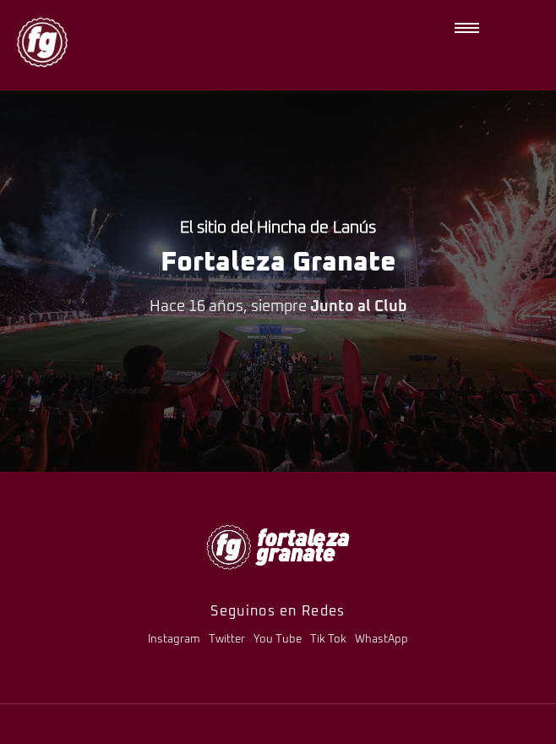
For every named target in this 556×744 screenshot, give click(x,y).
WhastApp (381, 639)
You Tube (277, 639)
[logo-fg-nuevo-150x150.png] (42, 42)
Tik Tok (328, 639)
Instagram (174, 639)
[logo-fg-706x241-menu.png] (278, 546)
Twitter (227, 639)
